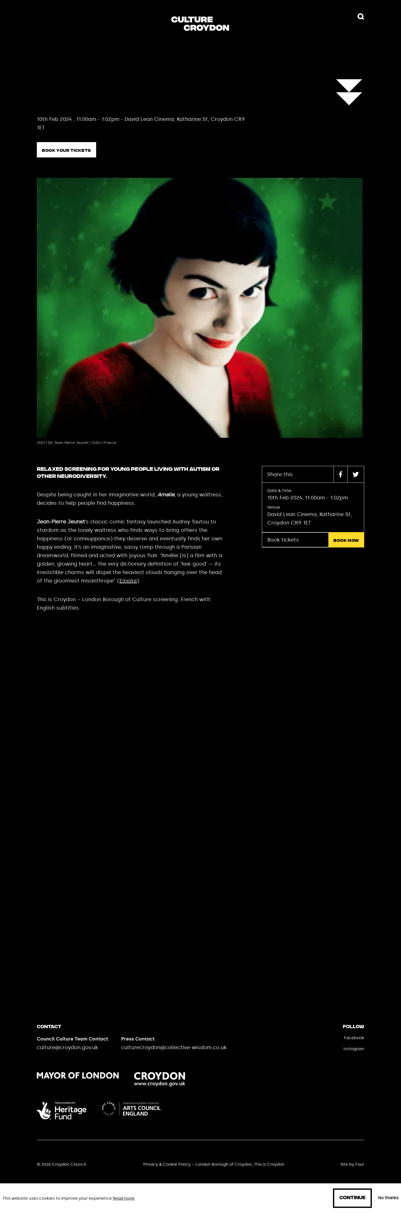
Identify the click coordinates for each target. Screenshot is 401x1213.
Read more (124, 1198)
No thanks (388, 1198)
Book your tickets (66, 150)
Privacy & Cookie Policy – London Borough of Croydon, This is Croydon (213, 1164)
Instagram (353, 1048)
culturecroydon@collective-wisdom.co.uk (174, 1047)
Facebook (354, 1037)
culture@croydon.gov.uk (67, 1047)
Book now (346, 540)
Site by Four (352, 1164)
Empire (128, 581)
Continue (352, 1198)
